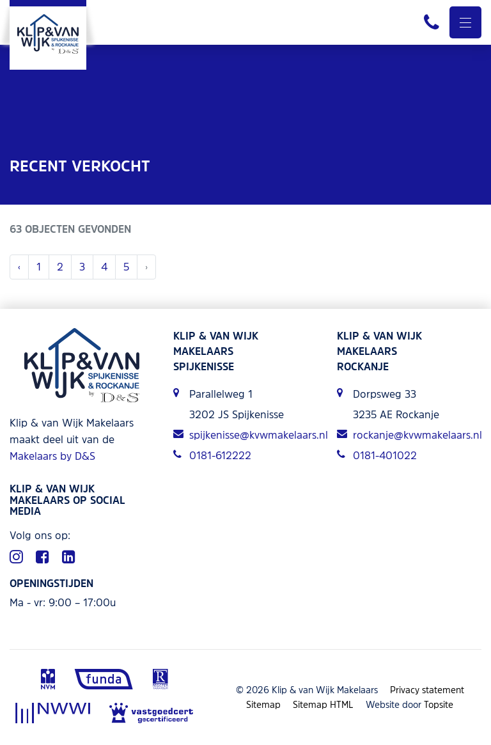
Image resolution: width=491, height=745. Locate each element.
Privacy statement (427, 690)
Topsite (438, 704)
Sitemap (263, 704)
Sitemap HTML (323, 704)
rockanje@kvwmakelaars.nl (409, 435)
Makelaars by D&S (52, 456)
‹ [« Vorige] (19, 267)
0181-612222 (212, 455)
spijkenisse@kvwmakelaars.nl (245, 435)
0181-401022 (377, 455)
